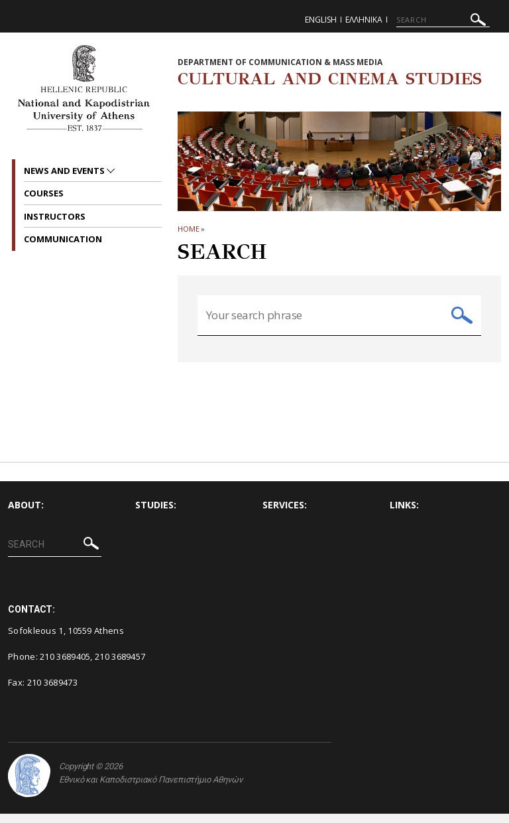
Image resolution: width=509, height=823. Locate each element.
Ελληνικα (363, 19)
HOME (188, 229)
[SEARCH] (443, 20)
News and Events (65, 171)
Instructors (54, 216)
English (321, 19)
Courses (44, 193)
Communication (63, 239)
